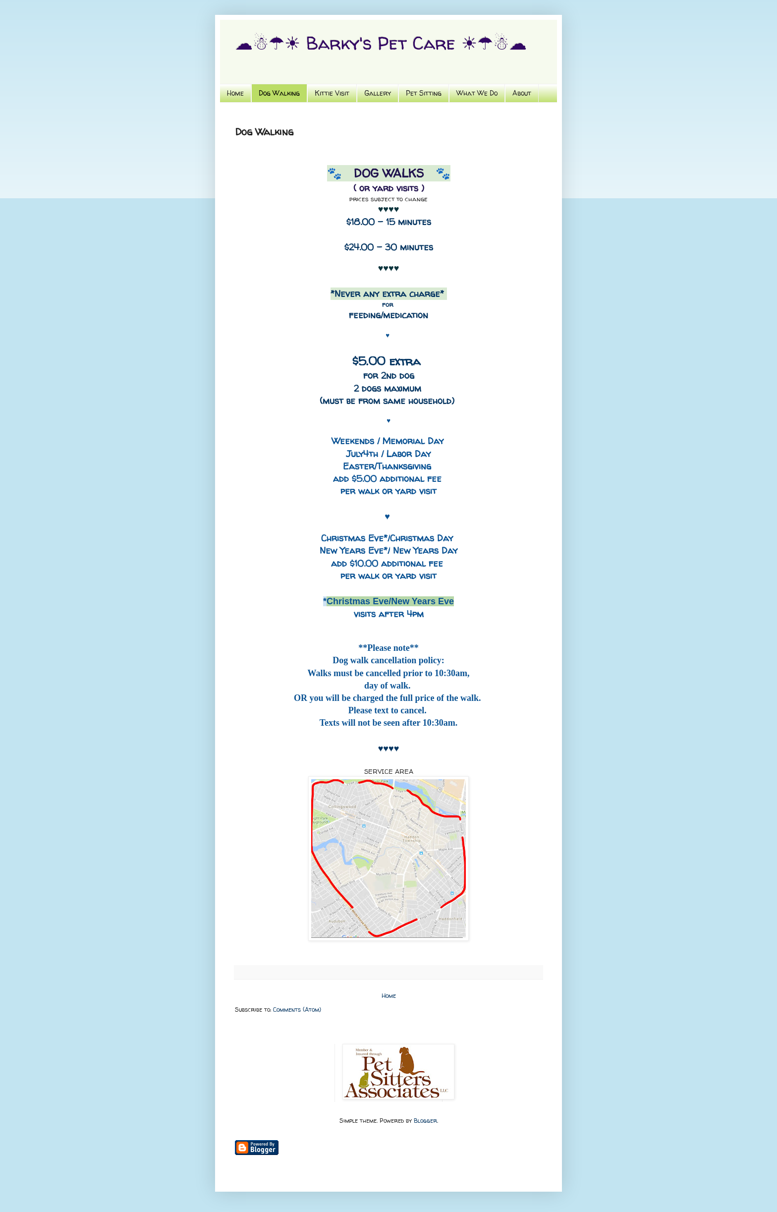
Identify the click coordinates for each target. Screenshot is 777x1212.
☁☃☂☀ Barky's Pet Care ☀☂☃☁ (381, 43)
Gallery (377, 93)
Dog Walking (279, 93)
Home (235, 93)
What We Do (477, 93)
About (521, 93)
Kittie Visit (332, 93)
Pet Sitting (424, 93)
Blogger (425, 1120)
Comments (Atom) (297, 1009)
